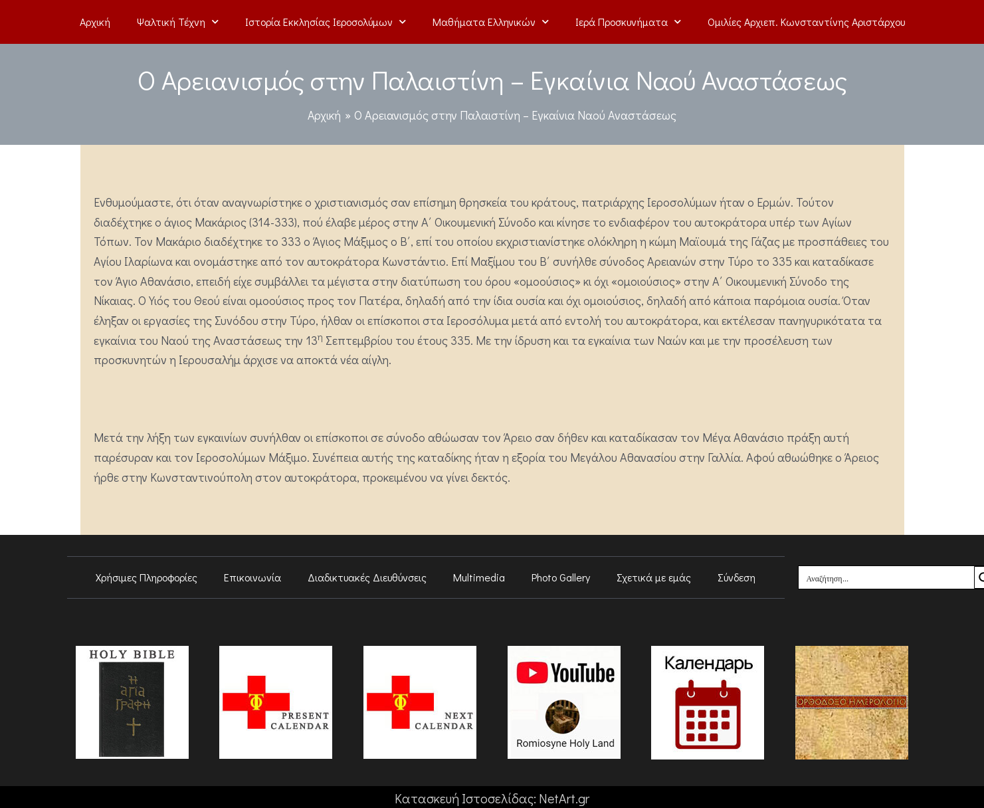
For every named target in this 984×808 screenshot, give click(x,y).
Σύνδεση (736, 577)
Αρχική (95, 22)
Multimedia (479, 577)
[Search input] (887, 577)
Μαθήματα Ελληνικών (491, 21)
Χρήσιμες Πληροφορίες (146, 577)
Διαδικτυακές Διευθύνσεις (367, 577)
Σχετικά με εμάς (654, 577)
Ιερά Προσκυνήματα (628, 21)
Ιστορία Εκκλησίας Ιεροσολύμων (325, 21)
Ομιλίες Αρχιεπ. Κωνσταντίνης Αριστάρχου (806, 22)
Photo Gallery (561, 577)
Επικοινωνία (252, 577)
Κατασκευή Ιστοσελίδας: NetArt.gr (492, 798)
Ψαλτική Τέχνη (178, 21)
